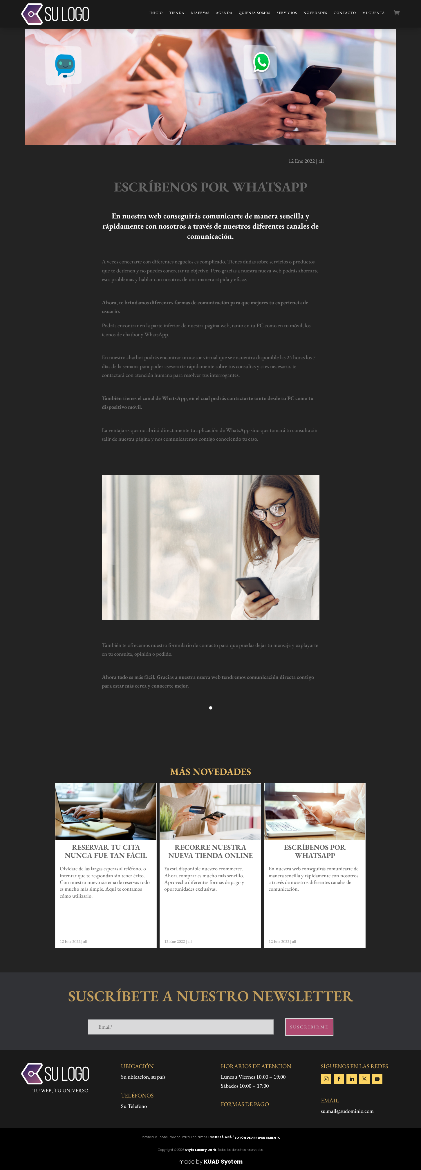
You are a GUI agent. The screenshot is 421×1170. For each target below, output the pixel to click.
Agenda (224, 13)
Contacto (345, 13)
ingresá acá (220, 1137)
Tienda (176, 13)
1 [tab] (211, 710)
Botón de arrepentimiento (257, 1137)
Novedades (315, 13)
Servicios (287, 13)
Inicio (156, 13)
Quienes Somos (254, 13)
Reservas (200, 13)
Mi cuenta (373, 13)
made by (211, 1162)
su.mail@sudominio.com (347, 1111)
